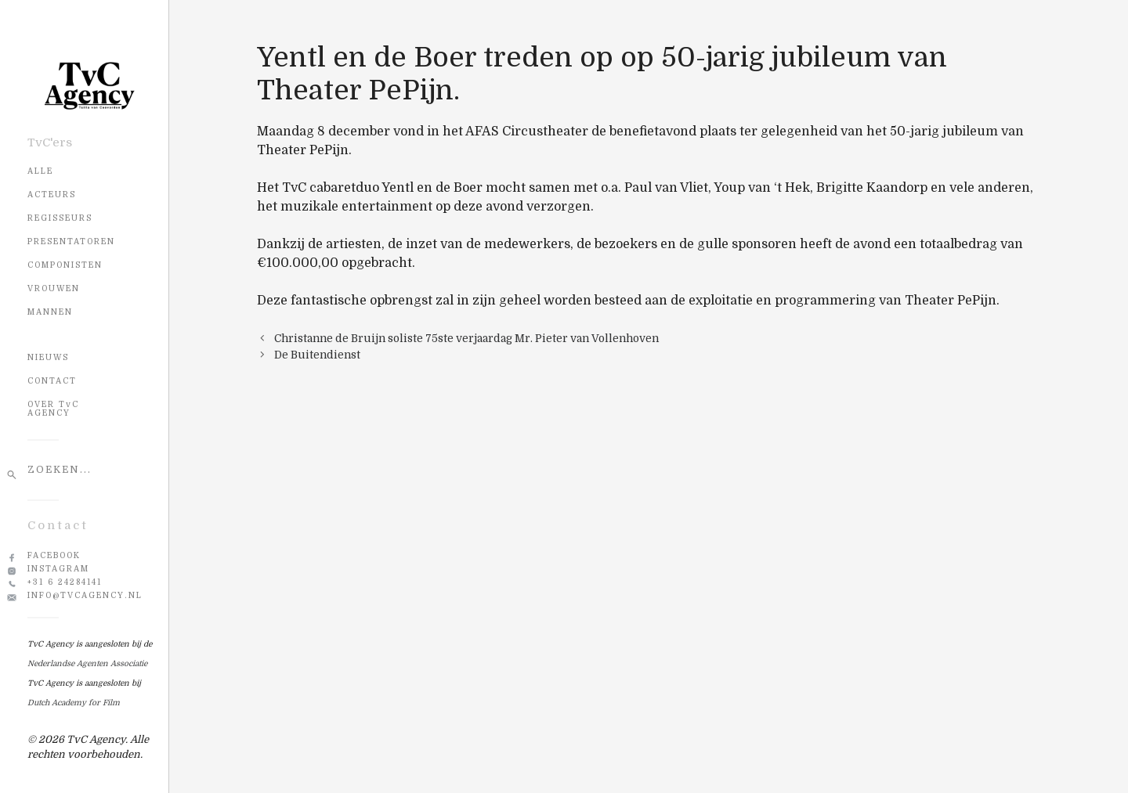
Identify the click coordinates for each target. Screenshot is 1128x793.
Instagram (58, 568)
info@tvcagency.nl (85, 595)
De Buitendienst (317, 355)
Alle (40, 171)
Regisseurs (59, 218)
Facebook (54, 555)
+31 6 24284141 (64, 582)
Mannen (50, 312)
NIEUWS (48, 357)
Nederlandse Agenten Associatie (87, 663)
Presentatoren (71, 241)
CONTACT (52, 381)
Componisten (65, 265)
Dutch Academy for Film (73, 702)
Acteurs (51, 194)
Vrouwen (53, 288)
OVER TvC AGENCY (53, 408)
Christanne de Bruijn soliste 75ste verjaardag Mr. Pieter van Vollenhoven (466, 338)
